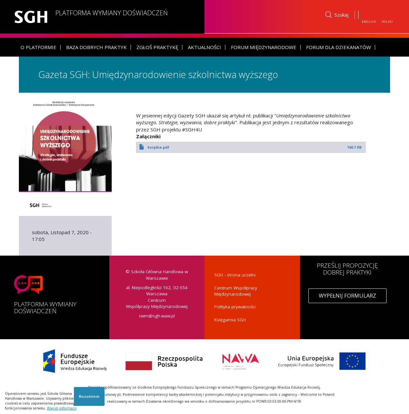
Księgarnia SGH (230, 319)
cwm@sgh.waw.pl (157, 316)
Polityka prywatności (235, 307)
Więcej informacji (62, 408)
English (369, 22)
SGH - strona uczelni (235, 275)
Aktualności (204, 47)
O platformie (38, 47)
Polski (387, 22)
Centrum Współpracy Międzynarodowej (235, 291)
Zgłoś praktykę (157, 47)
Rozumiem (89, 396)
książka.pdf (158, 146)
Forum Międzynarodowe (263, 47)
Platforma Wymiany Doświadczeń (113, 12)
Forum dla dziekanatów (338, 47)
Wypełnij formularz (347, 295)
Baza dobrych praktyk (96, 47)
